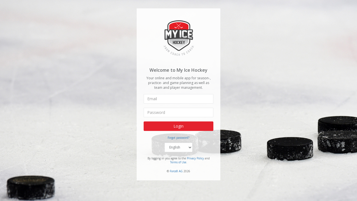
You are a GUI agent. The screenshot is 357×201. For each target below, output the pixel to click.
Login (178, 126)
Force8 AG (176, 171)
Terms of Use (178, 162)
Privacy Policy (195, 158)
